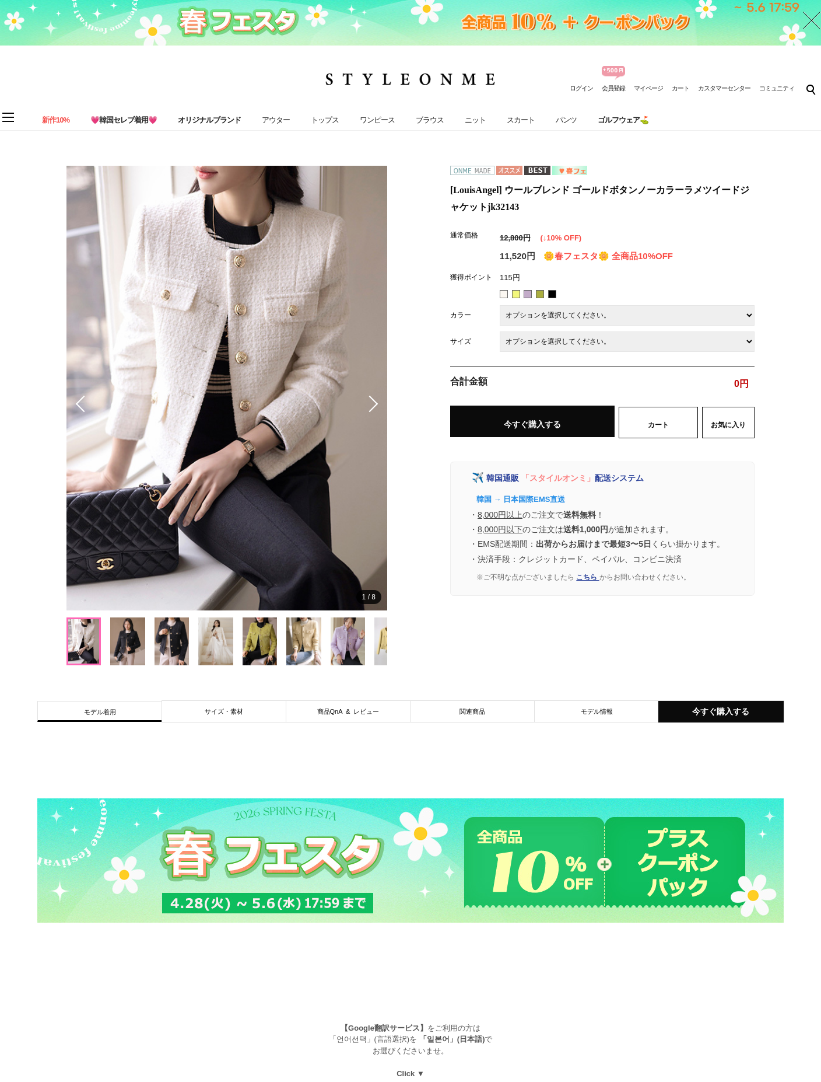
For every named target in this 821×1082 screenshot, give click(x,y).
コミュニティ (776, 88)
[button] (369, 404)
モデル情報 (597, 711)
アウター (276, 120)
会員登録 (613, 88)
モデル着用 (100, 711)
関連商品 (472, 711)
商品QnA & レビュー (348, 711)
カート (680, 88)
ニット (475, 120)
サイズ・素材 (224, 711)
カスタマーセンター (724, 88)
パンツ (566, 120)
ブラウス (430, 120)
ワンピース (377, 120)
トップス (325, 120)
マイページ (648, 88)
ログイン (581, 88)
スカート (521, 120)
